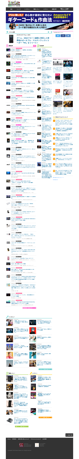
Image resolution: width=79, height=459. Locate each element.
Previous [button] (48, 32)
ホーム (9, 439)
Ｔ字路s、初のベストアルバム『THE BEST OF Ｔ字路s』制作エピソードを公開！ (21, 322)
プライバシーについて (36, 439)
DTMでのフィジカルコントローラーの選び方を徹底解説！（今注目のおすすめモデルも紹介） (63, 150)
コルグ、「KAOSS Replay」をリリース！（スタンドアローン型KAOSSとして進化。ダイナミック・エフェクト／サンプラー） (47, 99)
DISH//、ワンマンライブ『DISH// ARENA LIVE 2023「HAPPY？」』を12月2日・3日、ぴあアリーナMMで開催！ (47, 135)
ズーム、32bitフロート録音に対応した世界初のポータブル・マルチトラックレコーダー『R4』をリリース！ (33, 40)
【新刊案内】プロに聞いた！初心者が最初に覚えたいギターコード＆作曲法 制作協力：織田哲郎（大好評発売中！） (44, 379)
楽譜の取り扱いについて (23, 439)
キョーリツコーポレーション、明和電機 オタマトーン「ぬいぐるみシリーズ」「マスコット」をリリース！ (47, 62)
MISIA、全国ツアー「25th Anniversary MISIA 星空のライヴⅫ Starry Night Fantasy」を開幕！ (47, 142)
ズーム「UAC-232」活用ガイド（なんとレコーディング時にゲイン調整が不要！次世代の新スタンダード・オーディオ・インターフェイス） (20, 379)
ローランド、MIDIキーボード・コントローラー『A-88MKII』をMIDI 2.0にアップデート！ (47, 69)
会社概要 (45, 439)
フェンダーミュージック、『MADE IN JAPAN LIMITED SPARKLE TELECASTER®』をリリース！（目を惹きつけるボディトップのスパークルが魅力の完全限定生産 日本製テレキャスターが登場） (23, 278)
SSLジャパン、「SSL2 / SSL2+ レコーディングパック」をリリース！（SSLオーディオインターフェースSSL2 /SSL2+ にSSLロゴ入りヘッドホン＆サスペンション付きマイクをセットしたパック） (23, 166)
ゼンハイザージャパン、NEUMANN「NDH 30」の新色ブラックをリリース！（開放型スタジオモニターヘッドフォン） (46, 112)
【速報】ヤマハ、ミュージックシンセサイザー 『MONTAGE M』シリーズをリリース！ (63, 159)
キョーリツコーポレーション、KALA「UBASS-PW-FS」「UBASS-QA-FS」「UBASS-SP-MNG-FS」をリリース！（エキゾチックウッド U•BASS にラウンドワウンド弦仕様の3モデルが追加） (46, 157)
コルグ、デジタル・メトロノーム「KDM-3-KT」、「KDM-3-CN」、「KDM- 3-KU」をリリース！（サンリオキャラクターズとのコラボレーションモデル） (23, 236)
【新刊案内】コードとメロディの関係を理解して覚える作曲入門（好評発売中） (44, 394)
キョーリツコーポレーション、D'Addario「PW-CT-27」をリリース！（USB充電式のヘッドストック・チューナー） (47, 83)
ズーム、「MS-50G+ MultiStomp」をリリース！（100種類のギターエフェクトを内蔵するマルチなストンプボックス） (64, 144)
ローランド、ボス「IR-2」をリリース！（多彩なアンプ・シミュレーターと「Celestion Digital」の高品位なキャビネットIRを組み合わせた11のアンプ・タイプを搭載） (23, 190)
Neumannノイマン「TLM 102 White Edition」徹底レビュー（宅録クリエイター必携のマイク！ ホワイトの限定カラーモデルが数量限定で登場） (21, 396)
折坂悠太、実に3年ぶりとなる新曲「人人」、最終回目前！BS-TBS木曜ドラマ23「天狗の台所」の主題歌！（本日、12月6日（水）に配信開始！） (22, 142)
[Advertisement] (48, 3)
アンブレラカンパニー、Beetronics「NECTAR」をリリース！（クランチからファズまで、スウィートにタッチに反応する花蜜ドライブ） (47, 91)
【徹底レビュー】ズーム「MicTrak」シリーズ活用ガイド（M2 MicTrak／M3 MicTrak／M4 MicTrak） (20, 387)
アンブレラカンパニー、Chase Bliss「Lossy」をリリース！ (22, 258)
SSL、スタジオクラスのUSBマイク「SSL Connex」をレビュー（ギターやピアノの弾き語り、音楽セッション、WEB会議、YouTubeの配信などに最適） (21, 421)
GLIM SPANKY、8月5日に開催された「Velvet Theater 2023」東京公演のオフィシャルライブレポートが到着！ (47, 148)
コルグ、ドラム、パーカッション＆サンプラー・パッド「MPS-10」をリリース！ (46, 106)
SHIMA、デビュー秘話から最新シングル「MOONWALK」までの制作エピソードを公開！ (21, 354)
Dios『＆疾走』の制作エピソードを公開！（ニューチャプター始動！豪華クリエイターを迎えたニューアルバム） (21, 331)
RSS (34, 45)
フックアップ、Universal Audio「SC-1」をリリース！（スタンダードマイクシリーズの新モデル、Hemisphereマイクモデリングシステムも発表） (23, 227)
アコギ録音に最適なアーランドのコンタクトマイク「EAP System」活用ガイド (21, 411)
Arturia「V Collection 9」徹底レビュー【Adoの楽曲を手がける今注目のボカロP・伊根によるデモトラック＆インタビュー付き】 (44, 347)
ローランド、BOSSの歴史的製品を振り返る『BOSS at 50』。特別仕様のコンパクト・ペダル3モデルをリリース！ (47, 120)
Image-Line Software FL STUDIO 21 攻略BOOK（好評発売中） (44, 386)
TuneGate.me (55, 179)
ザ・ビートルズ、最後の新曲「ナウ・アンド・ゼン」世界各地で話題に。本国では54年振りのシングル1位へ (46, 165)
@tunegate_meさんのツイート (58, 177)
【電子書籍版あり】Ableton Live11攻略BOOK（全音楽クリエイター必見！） (44, 411)
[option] (29, 39)
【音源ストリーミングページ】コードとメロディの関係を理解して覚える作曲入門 (44, 402)
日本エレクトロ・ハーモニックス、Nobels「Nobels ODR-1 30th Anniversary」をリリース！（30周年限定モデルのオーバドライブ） (23, 251)
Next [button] (51, 32)
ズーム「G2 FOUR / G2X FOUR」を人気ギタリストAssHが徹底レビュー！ (21, 338)
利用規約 (14, 439)
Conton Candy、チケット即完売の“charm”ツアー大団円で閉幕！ (23, 77)
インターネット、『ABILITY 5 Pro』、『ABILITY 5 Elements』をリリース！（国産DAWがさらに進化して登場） (47, 76)
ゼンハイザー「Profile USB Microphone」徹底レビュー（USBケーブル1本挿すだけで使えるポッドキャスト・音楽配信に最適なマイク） (21, 404)
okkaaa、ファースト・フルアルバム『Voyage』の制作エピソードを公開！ (21, 362)
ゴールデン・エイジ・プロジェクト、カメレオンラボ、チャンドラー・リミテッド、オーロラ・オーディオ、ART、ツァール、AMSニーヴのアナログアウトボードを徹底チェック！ (63, 123)
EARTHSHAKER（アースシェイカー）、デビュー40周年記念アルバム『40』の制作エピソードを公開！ (44, 322)
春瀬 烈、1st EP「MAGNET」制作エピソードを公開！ (44, 354)
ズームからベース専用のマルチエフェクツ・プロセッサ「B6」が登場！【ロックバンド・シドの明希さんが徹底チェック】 (44, 363)
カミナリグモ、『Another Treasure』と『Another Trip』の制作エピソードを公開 (21, 346)
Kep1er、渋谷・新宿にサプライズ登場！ (18, 263)
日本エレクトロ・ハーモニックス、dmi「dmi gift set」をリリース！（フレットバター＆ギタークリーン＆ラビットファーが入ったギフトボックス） (23, 157)
